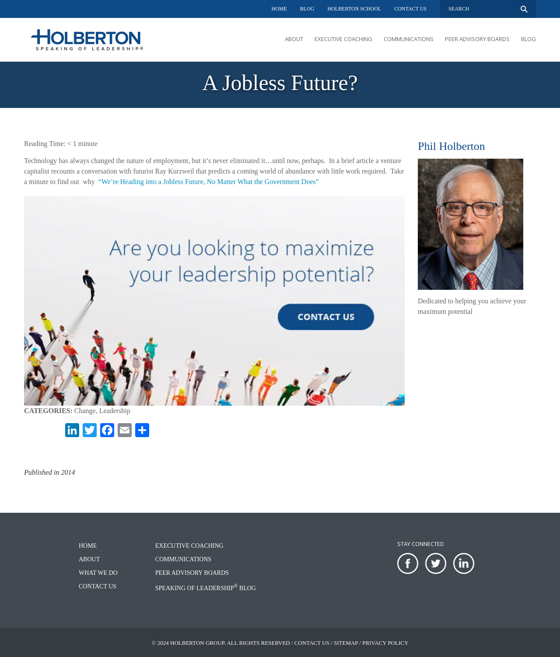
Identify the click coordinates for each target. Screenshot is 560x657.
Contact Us (410, 9)
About (294, 39)
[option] (280, 85)
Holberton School (354, 9)
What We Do (98, 573)
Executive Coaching (343, 39)
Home (279, 9)
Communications (409, 39)
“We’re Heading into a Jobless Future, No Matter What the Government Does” (208, 181)
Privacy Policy (385, 643)
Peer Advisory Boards (477, 39)
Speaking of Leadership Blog (205, 588)
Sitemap (346, 643)
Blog (307, 9)
